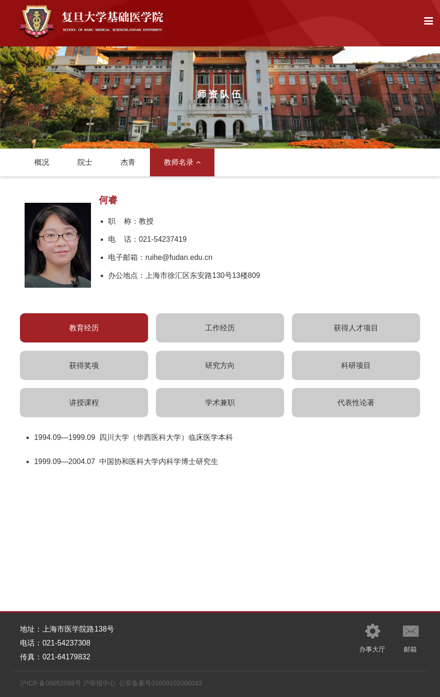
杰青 (128, 162)
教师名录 (182, 162)
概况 (41, 162)
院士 (85, 162)
